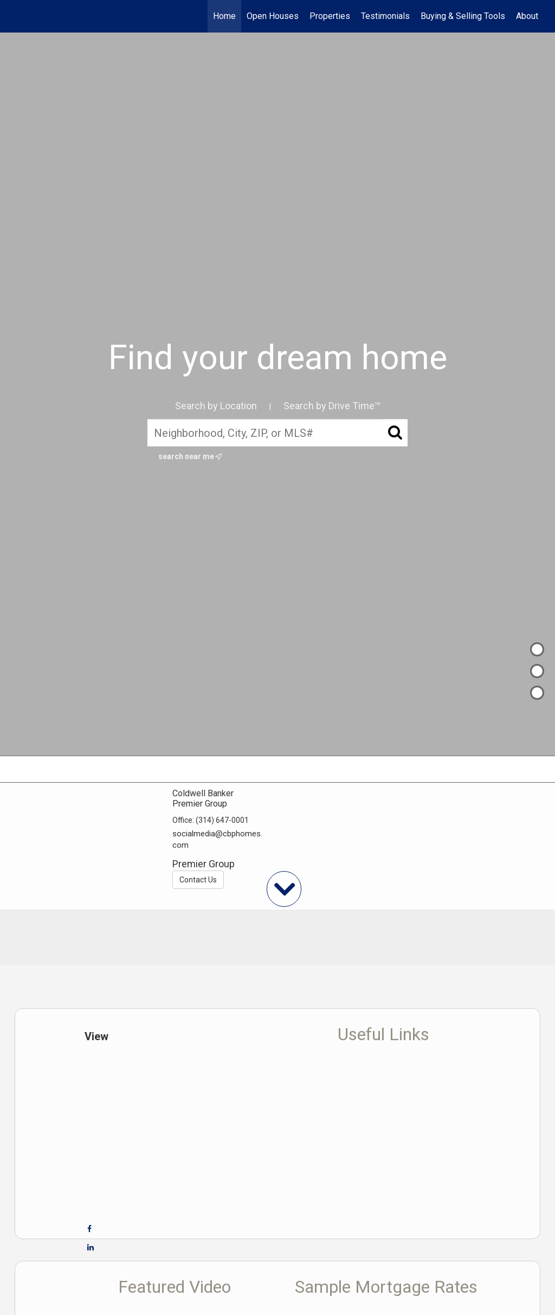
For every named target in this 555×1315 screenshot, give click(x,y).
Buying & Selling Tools (463, 16)
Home (224, 16)
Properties (329, 16)
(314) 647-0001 (222, 820)
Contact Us (198, 879)
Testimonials (385, 16)
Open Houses (273, 16)
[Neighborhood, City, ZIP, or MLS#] (277, 433)
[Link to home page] (20, 16)
